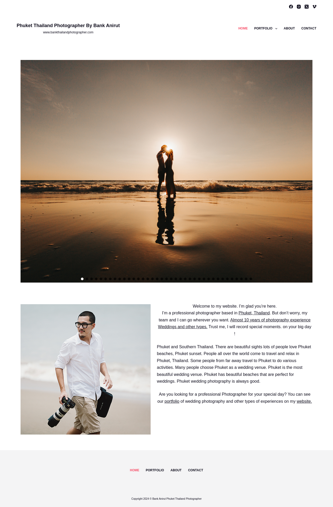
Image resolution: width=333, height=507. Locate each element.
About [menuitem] (289, 28)
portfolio (172, 401)
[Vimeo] (314, 7)
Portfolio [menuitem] (266, 29)
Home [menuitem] (243, 28)
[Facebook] (291, 7)
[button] (82, 279)
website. (304, 401)
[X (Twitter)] (307, 7)
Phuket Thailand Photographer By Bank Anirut (68, 25)
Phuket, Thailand (254, 313)
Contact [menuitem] (308, 28)
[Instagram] (299, 7)
